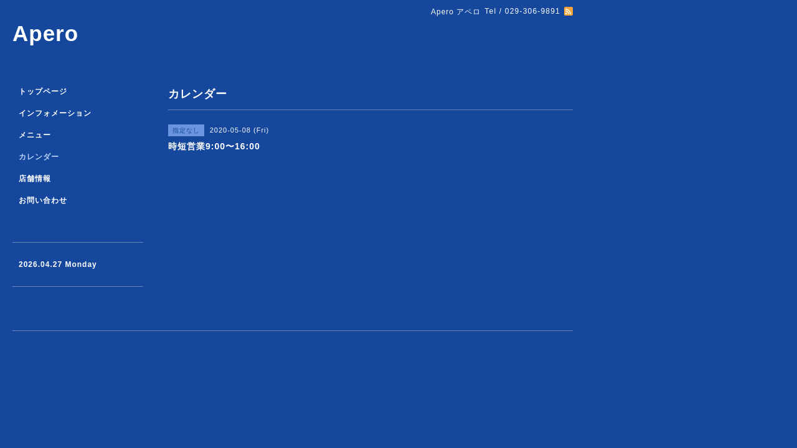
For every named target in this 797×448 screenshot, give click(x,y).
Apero (45, 33)
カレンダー (39, 156)
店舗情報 (35, 178)
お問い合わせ (43, 200)
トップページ (43, 91)
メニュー (35, 135)
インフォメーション (55, 113)
